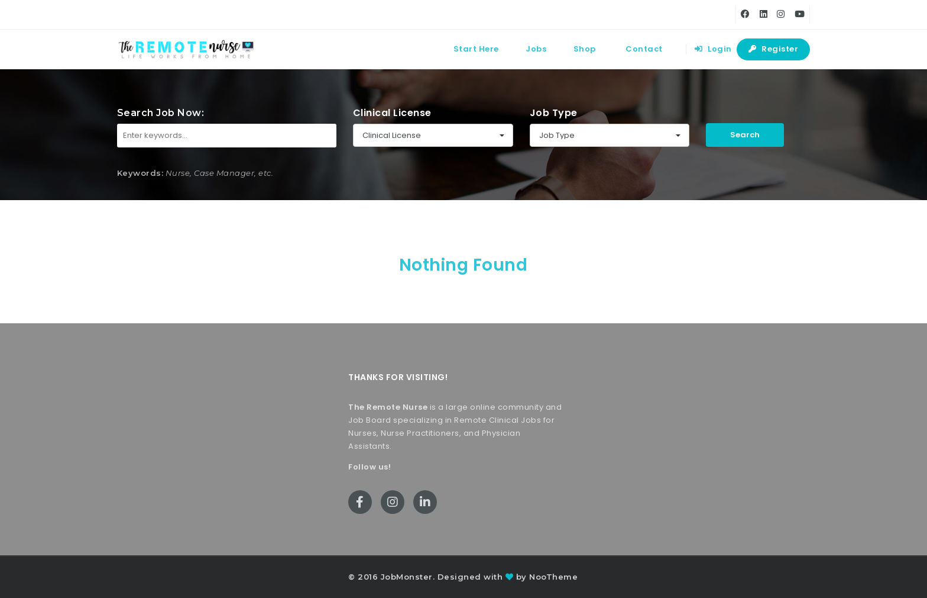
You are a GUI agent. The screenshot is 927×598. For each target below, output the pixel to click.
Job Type (554, 113)
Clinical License (392, 113)
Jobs (536, 48)
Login (713, 48)
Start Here (476, 48)
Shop (584, 48)
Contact (644, 48)
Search (745, 134)
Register (773, 48)
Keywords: (140, 173)
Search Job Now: (161, 112)
